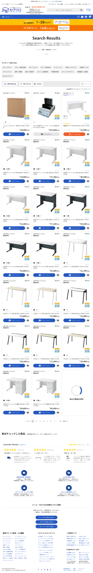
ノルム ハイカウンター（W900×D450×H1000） (16, 126)
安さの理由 (60, 4)
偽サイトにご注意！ (84, 557)
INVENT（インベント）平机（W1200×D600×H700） (76, 173)
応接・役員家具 (29, 72)
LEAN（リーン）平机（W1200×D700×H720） (16, 359)
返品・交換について (84, 539)
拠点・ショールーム (84, 553)
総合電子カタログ (71, 555)
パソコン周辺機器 (7, 554)
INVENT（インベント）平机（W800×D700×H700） (46, 220)
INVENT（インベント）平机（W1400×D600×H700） (16, 220)
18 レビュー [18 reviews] (87, 123)
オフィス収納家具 (46, 67)
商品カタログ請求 (83, 555)
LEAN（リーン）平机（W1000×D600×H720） (16, 314)
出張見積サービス (71, 541)
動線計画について (44, 555)
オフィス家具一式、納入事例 (45, 543)
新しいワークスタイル (45, 561)
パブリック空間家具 (42, 72)
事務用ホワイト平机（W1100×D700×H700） (76, 126)
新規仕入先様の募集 (84, 559)
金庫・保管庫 (18, 72)
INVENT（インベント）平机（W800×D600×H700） (16, 173)
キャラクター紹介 (71, 557)
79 (60, 421)
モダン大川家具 (7, 549)
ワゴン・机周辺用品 (20, 67)
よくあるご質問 (71, 543)
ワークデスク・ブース (20, 536)
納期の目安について (72, 539)
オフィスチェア (33, 67)
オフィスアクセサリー (68, 72)
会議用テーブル (84, 67)
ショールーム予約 (68, 4)
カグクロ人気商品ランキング (45, 545)
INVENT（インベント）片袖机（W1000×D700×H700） (16, 405)
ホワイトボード (7, 72)
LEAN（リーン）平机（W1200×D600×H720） (76, 314)
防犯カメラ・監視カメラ (9, 558)
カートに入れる (74, 134)
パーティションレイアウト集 (45, 539)
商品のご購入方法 (71, 536)
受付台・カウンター (71, 67)
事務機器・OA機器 (82, 72)
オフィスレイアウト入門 (46, 550)
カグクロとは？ (52, 4)
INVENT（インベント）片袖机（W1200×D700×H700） (46, 405)
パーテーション (58, 67)
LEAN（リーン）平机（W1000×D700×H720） (46, 314)
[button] (87, 445)
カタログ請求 (77, 4)
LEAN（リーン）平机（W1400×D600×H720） (46, 359)
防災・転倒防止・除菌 (21, 558)
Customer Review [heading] (11, 445)
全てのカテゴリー (8, 76)
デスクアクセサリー (8, 539)
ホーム (46, 54)
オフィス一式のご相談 (51, 1)
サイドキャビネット (20, 539)
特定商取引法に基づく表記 (66, 569)
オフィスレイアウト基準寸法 (47, 559)
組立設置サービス (83, 541)
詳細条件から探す (88, 10)
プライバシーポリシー (81, 569)
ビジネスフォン (19, 554)
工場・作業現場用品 (8, 552)
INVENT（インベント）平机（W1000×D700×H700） (76, 220)
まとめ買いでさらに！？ (85, 545)
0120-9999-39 (38, 7)
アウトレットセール (8, 560)
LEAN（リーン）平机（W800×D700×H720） (76, 267)
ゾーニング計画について (46, 552)
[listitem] (16, 456)
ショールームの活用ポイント (45, 541)
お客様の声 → (22, 445)
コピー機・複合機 (7, 556)
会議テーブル (6, 545)
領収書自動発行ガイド (72, 545)
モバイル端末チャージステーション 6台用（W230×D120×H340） (46, 126)
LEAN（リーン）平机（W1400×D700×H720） (76, 359)
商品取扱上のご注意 (84, 543)
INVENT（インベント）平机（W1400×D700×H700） (46, 267)
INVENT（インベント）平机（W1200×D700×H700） (16, 267)
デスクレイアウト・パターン (47, 557)
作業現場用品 (55, 72)
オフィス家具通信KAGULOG (45, 547)
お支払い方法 (82, 536)
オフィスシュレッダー (21, 556)
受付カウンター (19, 543)
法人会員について (86, 4)
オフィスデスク (7, 67)
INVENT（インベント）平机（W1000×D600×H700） (46, 173)
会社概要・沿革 (71, 553)
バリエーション (14, 134)
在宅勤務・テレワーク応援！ (45, 536)
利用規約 (74, 569)
